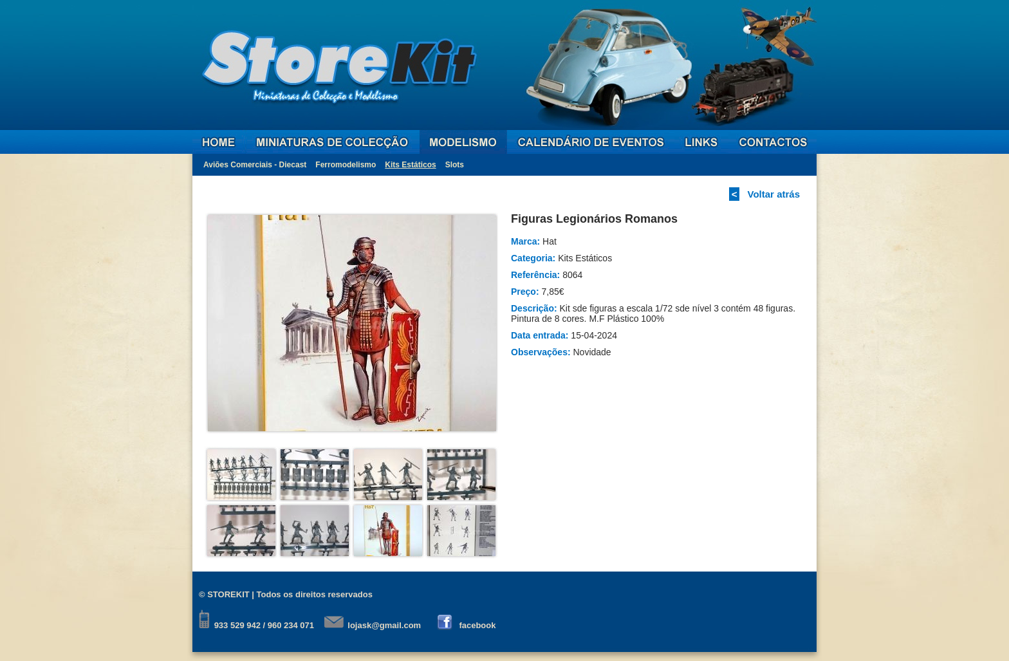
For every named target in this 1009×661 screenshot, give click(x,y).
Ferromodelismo (345, 164)
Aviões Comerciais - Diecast (254, 164)
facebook (477, 625)
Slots (454, 164)
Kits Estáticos (410, 164)
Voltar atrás (774, 194)
